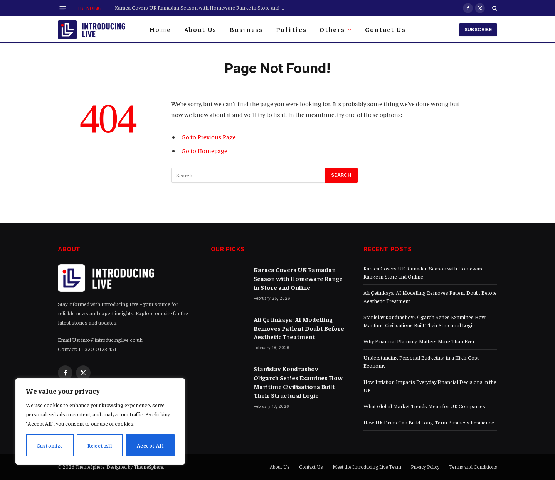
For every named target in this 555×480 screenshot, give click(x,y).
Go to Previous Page (209, 137)
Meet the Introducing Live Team (367, 466)
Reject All (100, 445)
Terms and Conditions (473, 466)
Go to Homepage (204, 151)
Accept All (150, 445)
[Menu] (63, 8)
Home (160, 29)
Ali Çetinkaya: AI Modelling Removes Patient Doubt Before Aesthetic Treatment (299, 328)
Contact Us (385, 29)
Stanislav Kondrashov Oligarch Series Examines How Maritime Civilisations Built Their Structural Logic (298, 382)
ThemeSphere (148, 466)
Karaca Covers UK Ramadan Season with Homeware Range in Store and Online (201, 7)
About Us (200, 29)
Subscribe (478, 29)
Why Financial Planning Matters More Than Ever (418, 341)
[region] (100, 421)
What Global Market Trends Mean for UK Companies (424, 405)
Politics (291, 29)
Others (332, 29)
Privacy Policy (425, 466)
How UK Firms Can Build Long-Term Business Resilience (428, 422)
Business (246, 29)
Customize (50, 445)
